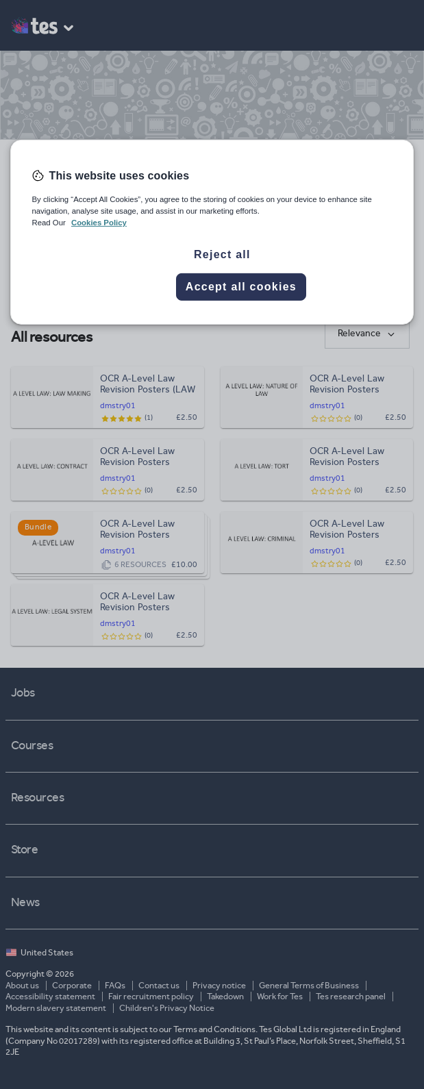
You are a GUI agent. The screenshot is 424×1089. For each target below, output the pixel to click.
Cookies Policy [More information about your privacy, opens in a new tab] (99, 222)
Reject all (222, 254)
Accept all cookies (241, 286)
